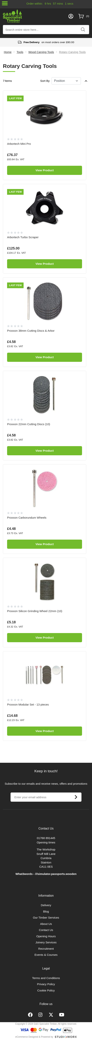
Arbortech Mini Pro (19, 143)
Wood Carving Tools (41, 52)
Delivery (46, 905)
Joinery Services (46, 942)
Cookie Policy (46, 990)
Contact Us (46, 930)
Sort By (45, 80)
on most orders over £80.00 (46, 42)
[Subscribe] (75, 797)
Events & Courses (46, 954)
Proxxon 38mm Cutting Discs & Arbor (31, 330)
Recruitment (46, 948)
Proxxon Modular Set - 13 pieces (28, 704)
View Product (44, 170)
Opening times (46, 842)
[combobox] (46, 29)
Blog (46, 911)
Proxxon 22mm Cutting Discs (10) (28, 424)
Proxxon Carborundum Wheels (26, 517)
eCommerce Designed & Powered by (34, 1037)
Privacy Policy (46, 984)
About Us (46, 923)
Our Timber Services (46, 917)
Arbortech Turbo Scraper (23, 237)
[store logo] (35, 16)
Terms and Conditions (46, 978)
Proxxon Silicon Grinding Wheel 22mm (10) (34, 611)
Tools (19, 52)
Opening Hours (46, 936)
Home (8, 52)
